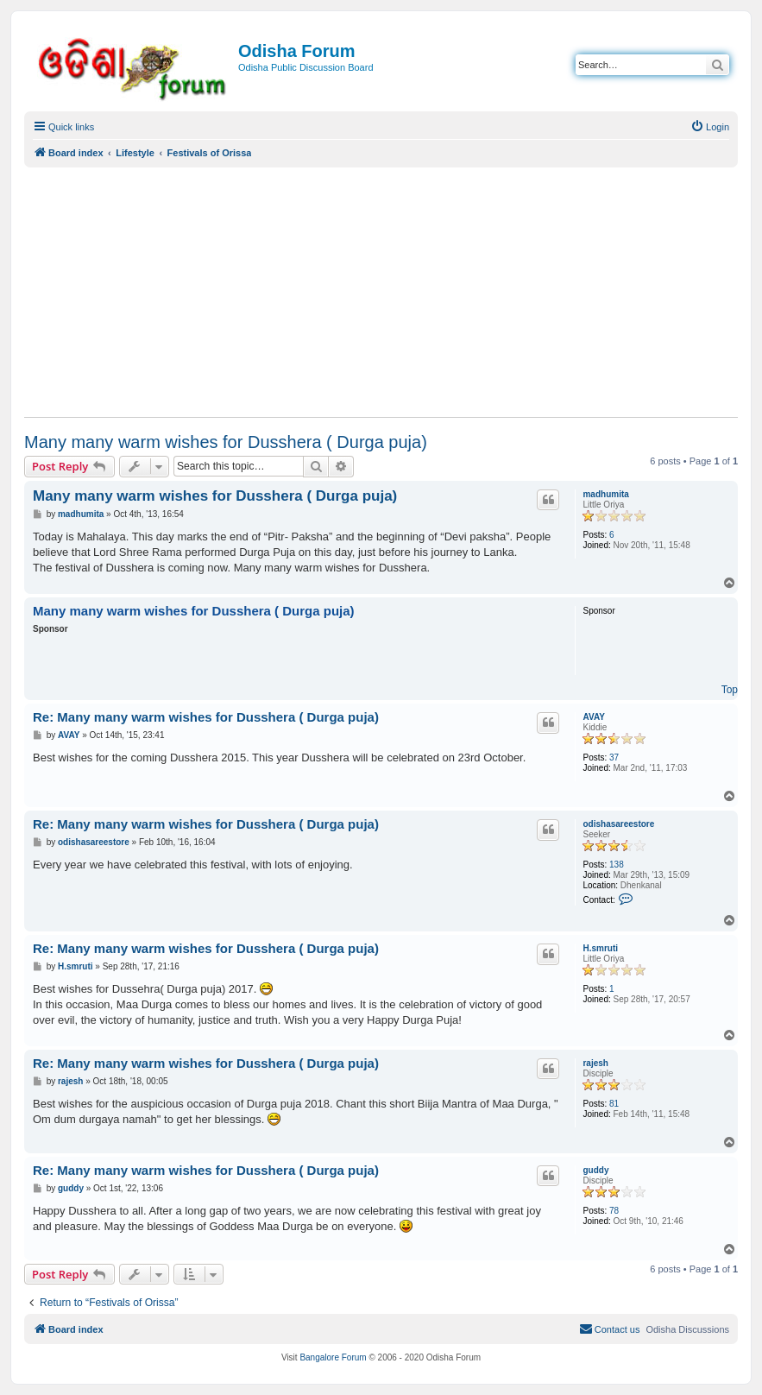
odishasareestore (618, 824)
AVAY (593, 717)
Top (729, 690)
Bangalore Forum (332, 1357)
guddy (595, 1170)
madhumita (605, 494)
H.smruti (600, 948)
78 (614, 1210)
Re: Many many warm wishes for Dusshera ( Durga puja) (206, 717)
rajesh (595, 1063)
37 (614, 757)
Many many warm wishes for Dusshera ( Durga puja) (225, 441)
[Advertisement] (381, 292)
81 (614, 1103)
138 (616, 864)
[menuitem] (709, 127)
